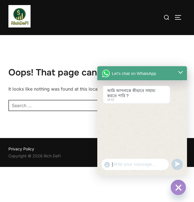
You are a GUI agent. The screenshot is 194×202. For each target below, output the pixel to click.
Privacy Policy (21, 148)
